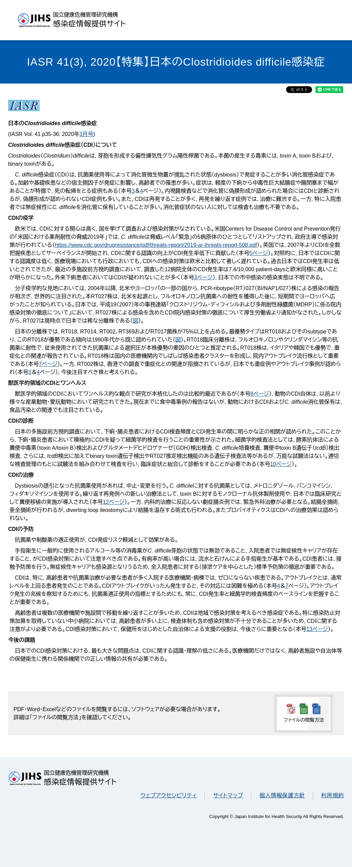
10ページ (281, 464)
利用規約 (332, 795)
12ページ (113, 502)
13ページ (317, 629)
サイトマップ (228, 795)
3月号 (86, 134)
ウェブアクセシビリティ (168, 795)
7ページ (48, 364)
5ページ (258, 253)
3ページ (203, 277)
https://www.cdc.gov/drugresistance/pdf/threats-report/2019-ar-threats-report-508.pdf (156, 245)
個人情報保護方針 (282, 795)
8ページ (260, 394)
